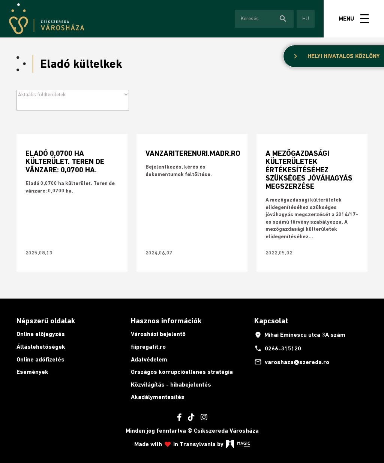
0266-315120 (277, 348)
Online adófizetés (40, 359)
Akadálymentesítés (157, 396)
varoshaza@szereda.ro (291, 362)
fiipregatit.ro (148, 346)
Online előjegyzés (40, 334)
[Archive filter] (72, 94)
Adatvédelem (149, 359)
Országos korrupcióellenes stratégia (182, 371)
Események (32, 371)
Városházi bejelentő (158, 334)
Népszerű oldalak (45, 320)
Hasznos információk (166, 320)
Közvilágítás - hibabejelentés (171, 384)
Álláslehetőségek (40, 346)
